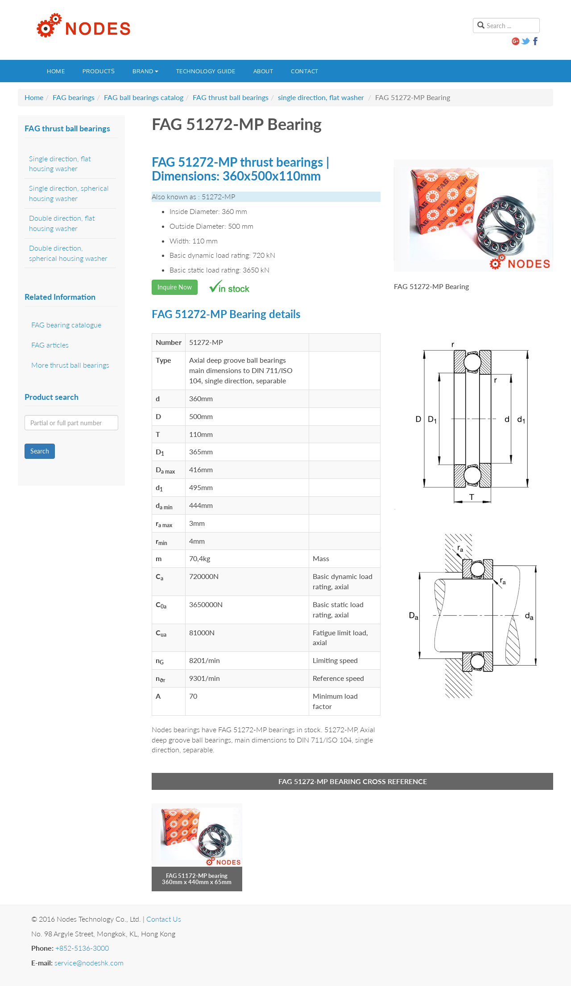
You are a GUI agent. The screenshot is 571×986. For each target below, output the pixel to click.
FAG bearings (74, 97)
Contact (305, 71)
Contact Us (163, 919)
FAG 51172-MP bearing (197, 875)
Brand (145, 71)
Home (56, 71)
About (263, 71)
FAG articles (50, 344)
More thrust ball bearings (70, 365)
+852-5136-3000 (82, 948)
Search (39, 451)
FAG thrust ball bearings (231, 97)
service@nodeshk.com (89, 962)
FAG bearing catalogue (66, 324)
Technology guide (206, 71)
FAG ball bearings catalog (143, 97)
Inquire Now (174, 287)
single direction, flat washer (321, 97)
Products (99, 71)
